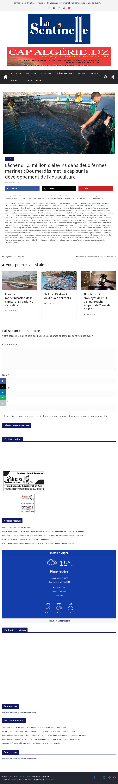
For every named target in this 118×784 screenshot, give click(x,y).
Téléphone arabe (64, 73)
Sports (28, 80)
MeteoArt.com (64, 621)
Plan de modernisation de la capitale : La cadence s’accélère (19, 299)
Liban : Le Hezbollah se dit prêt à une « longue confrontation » (25, 539)
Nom (5, 374)
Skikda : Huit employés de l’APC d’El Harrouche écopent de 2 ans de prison (97, 301)
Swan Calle (6, 727)
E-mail (6, 387)
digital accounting (8, 731)
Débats (39, 80)
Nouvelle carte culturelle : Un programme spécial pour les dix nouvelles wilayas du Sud (48, 739)
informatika (6, 735)
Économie (45, 73)
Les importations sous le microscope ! (16, 527)
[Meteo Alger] (59, 604)
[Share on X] (59, 188)
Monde (94, 73)
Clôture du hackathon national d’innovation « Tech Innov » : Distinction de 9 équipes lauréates (50, 735)
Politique (31, 73)
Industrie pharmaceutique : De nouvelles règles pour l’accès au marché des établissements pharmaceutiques (43, 531)
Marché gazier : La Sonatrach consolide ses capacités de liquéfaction (40, 727)
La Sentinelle (24, 183)
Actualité (16, 73)
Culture (15, 80)
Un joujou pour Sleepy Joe (13, 257)
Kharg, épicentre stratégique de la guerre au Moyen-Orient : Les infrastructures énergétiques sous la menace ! (43, 535)
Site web (6, 401)
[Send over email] (3, 397)
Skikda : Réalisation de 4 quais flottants (57, 296)
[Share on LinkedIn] (3, 392)
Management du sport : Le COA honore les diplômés (39, 743)
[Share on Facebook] (22, 188)
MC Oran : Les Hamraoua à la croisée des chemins (96, 257)
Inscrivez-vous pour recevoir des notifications (19, 712)
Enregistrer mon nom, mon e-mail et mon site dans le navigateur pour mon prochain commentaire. (57, 416)
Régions (82, 73)
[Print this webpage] (3, 403)
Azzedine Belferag (9, 743)
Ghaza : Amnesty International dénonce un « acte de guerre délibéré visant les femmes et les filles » (74, 4)
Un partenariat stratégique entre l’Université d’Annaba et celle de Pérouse (47, 731)
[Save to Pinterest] (95, 188)
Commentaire (10, 344)
